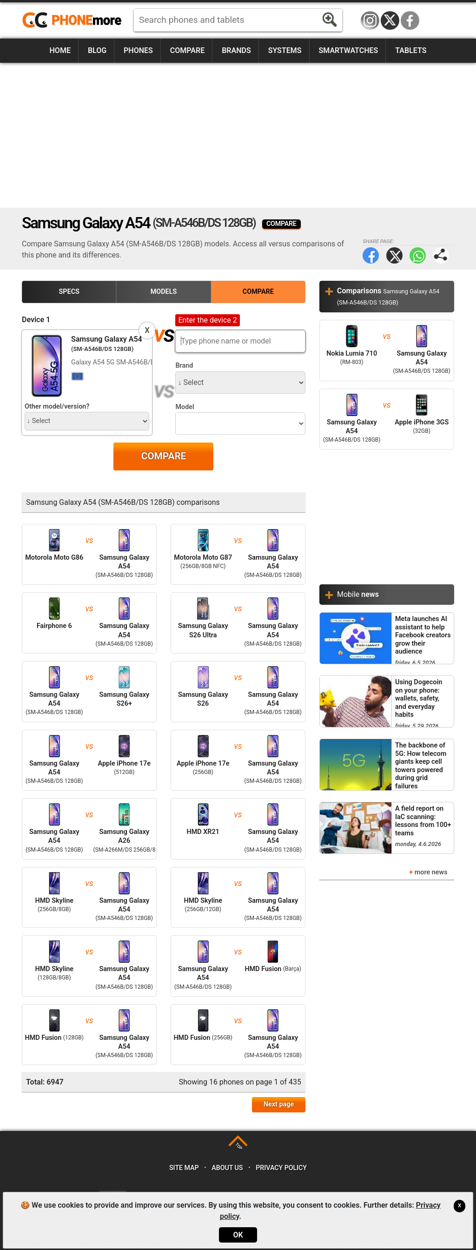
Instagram (370, 20)
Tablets (410, 50)
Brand (184, 366)
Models (164, 292)
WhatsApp (418, 255)
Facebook (410, 20)
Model (184, 407)
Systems (285, 50)
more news (431, 872)
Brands (236, 50)
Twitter (394, 255)
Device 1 (36, 319)
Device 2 (189, 319)
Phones (138, 50)
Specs (69, 292)
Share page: (441, 255)
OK (238, 1234)
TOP (238, 1146)
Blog (97, 50)
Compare (187, 50)
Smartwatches (348, 50)
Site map (184, 1168)
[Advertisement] (238, 135)
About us (227, 1168)
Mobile (358, 594)
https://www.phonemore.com (74, 20)
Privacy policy (281, 1168)
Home (60, 50)
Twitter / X (390, 20)
